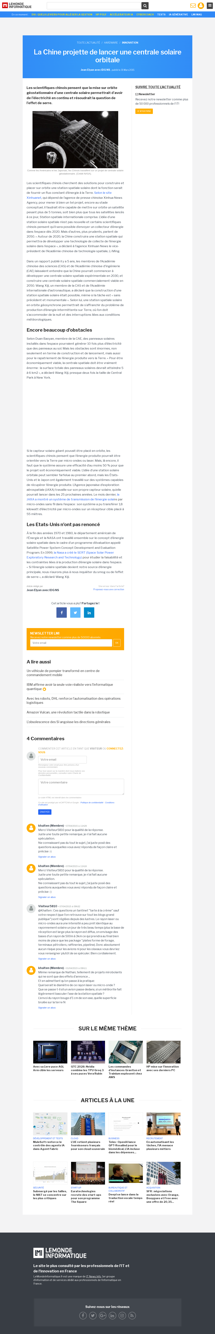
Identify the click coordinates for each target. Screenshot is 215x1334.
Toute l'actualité (88, 42)
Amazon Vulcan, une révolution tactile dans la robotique (69, 712)
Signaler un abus (47, 856)
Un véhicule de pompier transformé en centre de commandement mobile (63, 673)
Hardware (111, 42)
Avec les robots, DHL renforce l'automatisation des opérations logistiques (74, 701)
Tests (161, 14)
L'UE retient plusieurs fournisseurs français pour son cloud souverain (88, 1145)
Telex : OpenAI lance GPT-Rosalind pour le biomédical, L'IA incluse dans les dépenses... (124, 1147)
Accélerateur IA (121, 14)
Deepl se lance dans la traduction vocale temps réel (125, 1198)
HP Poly (101, 14)
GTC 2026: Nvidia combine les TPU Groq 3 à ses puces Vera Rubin (87, 1070)
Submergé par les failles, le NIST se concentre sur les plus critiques (50, 1195)
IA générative (178, 14)
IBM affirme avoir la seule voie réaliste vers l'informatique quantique (70, 687)
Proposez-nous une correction (108, 589)
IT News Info (93, 1276)
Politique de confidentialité (92, 802)
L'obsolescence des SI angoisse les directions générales (68, 722)
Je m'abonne (144, 111)
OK (116, 643)
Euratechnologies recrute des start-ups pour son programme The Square (86, 1196)
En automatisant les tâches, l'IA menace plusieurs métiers (160, 1145)
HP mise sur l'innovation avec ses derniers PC (162, 1068)
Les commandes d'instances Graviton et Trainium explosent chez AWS (125, 1072)
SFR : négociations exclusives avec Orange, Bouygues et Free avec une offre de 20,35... (162, 1196)
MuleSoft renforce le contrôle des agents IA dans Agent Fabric (49, 1145)
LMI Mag (196, 14)
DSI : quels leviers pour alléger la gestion (62, 14)
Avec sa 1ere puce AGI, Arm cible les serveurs (48, 1068)
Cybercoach (145, 14)
